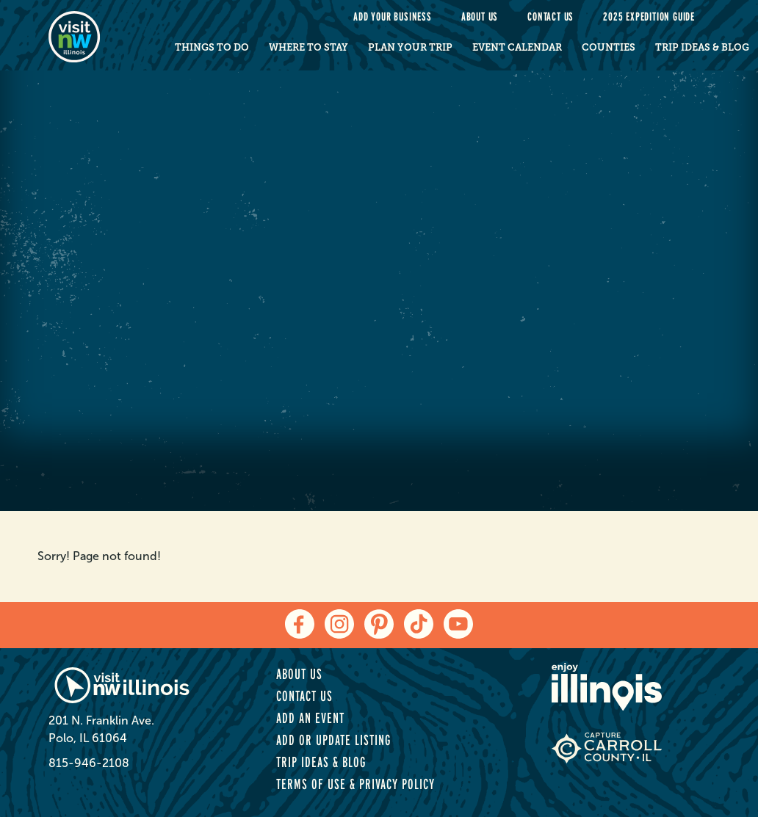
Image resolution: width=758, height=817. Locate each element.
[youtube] (458, 624)
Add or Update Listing (333, 740)
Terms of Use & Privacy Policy (355, 784)
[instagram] (339, 624)
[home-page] (94, 35)
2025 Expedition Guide (649, 16)
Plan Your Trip (410, 47)
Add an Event (310, 718)
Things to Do (212, 47)
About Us (479, 16)
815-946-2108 (88, 763)
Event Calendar (517, 47)
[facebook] (299, 624)
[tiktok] (418, 624)
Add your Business (392, 16)
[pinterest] (379, 624)
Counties (608, 47)
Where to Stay (308, 47)
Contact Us (550, 16)
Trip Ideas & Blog (702, 47)
